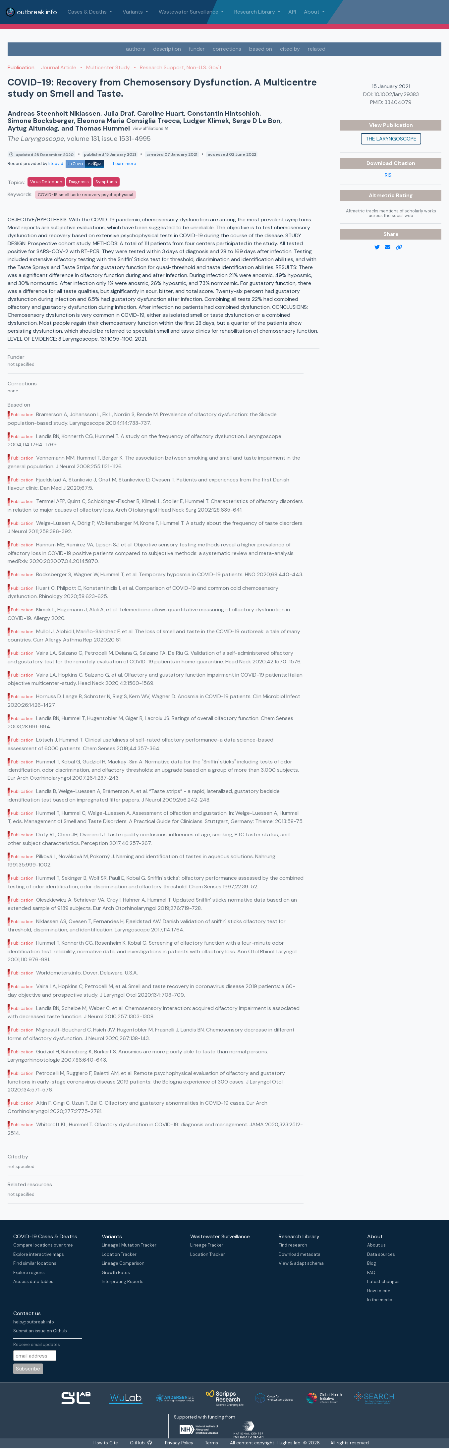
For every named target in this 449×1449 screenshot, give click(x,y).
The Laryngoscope (391, 138)
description (167, 48)
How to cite (378, 1291)
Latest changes (383, 1281)
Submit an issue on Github (40, 1331)
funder (197, 48)
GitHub (141, 1443)
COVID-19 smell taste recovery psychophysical (85, 194)
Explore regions (29, 1272)
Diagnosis (79, 182)
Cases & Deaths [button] (88, 11)
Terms (211, 1443)
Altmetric (382, 195)
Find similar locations (34, 1263)
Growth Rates (116, 1272)
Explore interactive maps (38, 1254)
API (292, 11)
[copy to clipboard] (402, 247)
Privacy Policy (179, 1443)
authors (135, 48)
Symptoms (106, 182)
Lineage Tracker (206, 1245)
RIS (388, 175)
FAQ (371, 1272)
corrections (227, 48)
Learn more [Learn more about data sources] (124, 163)
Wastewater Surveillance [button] (189, 11)
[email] (390, 247)
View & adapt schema (301, 1263)
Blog (371, 1263)
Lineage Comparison (123, 1263)
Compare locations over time (43, 1245)
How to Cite (106, 1443)
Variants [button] (133, 11)
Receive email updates (36, 1344)
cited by (290, 48)
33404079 (398, 102)
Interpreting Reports (122, 1281)
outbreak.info (31, 12)
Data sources (381, 1254)
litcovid (76, 163)
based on (260, 48)
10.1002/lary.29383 (396, 94)
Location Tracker (119, 1254)
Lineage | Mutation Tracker (129, 1245)
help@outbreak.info (33, 1322)
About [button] (312, 11)
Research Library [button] (255, 11)
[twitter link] (379, 247)
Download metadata (299, 1254)
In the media (379, 1300)
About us (376, 1245)
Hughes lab (289, 1443)
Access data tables (33, 1281)
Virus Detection (46, 182)
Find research (293, 1245)
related (316, 48)
